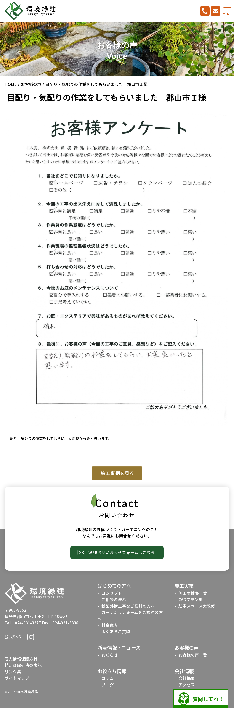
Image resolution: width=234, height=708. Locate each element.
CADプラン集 (190, 599)
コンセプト (111, 593)
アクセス (186, 684)
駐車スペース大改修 (196, 606)
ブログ (107, 684)
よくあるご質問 (115, 631)
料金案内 (109, 625)
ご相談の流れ (113, 599)
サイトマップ (17, 678)
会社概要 (186, 678)
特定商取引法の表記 (23, 665)
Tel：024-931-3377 (23, 623)
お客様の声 (31, 84)
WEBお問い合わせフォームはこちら (121, 552)
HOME (11, 84)
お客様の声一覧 (192, 655)
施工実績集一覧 (192, 593)
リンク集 (13, 671)
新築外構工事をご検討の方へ (128, 606)
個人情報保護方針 (21, 659)
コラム (107, 678)
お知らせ (109, 655)
